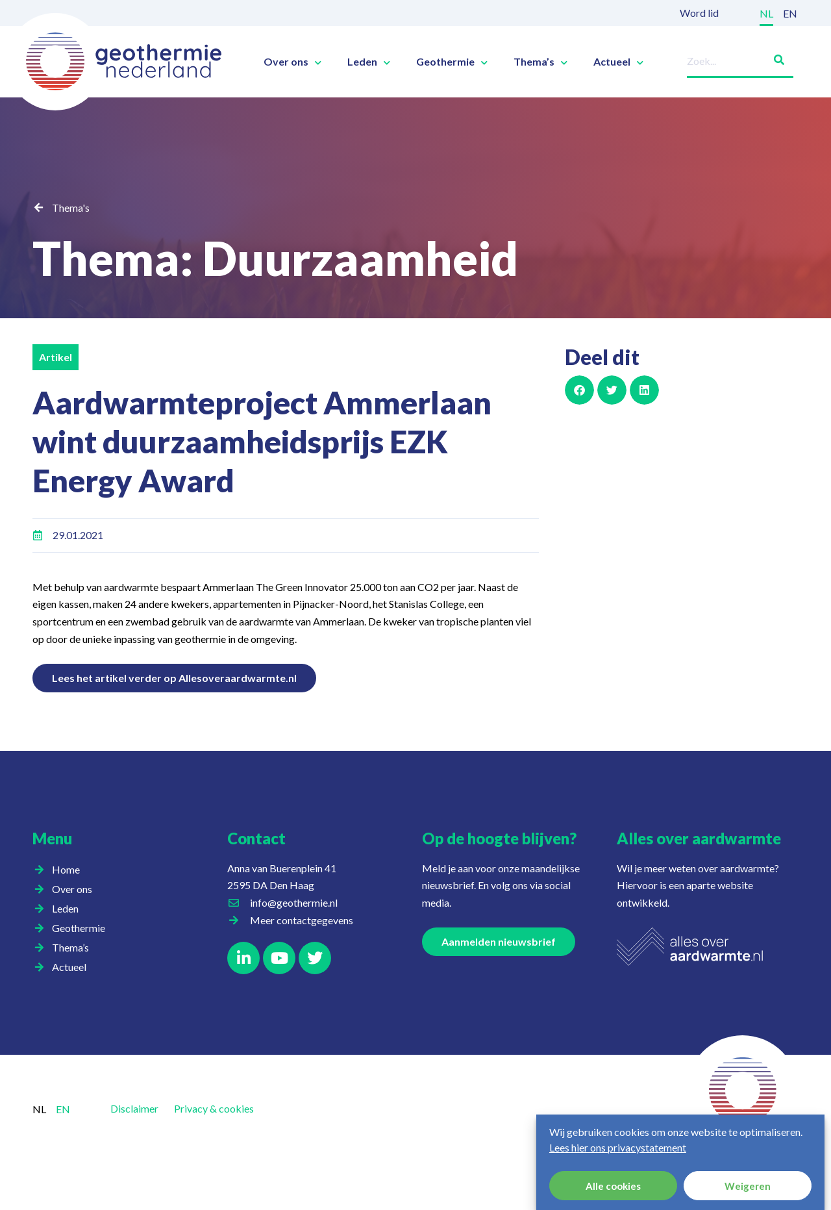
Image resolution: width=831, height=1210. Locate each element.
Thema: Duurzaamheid (275, 258)
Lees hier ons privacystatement (617, 1147)
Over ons (292, 62)
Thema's (71, 207)
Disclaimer (134, 1108)
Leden (368, 62)
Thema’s (540, 62)
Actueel (618, 62)
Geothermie (452, 62)
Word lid (699, 12)
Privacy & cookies (214, 1108)
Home (66, 869)
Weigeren (748, 1186)
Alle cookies (613, 1186)
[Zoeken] (773, 57)
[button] (579, 390)
